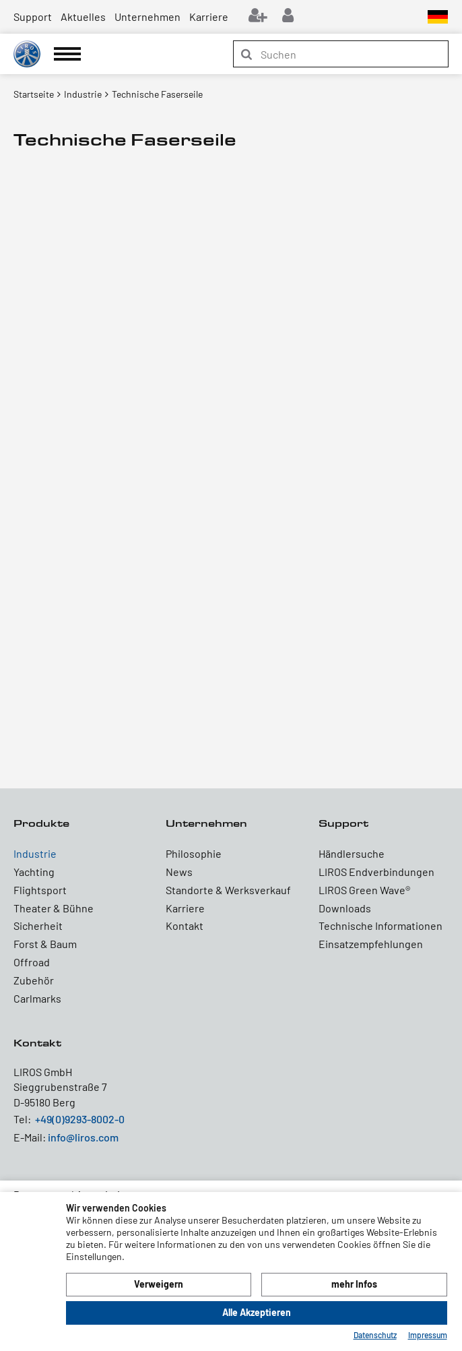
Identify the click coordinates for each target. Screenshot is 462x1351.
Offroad (31, 961)
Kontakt (184, 925)
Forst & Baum (45, 943)
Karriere (208, 16)
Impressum (427, 1335)
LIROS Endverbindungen (376, 871)
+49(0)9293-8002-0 (80, 1118)
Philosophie (194, 853)
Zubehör (33, 980)
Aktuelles (83, 16)
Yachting (34, 871)
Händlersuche (352, 853)
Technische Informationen (380, 925)
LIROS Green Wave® (364, 889)
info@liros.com (83, 1137)
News (179, 871)
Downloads (345, 908)
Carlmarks (37, 998)
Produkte (41, 823)
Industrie (35, 853)
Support (32, 16)
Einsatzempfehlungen (371, 943)
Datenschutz (375, 1335)
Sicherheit (38, 925)
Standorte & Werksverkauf (228, 889)
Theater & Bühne (53, 908)
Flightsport (40, 889)
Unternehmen (147, 16)
